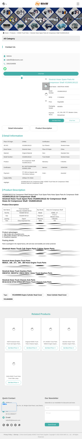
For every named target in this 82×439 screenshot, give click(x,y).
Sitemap (16, 434)
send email (52, 424)
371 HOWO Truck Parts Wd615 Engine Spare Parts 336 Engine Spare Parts (50, 343)
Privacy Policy (8, 434)
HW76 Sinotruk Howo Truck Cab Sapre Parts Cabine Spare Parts (13, 343)
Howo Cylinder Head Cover (57, 295)
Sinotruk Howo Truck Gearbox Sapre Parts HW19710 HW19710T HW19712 (68, 343)
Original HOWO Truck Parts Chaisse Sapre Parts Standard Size (31, 343)
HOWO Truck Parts (23, 33)
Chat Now (41, 73)
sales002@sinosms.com (14, 60)
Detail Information (15, 128)
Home (6, 33)
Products (13, 33)
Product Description (44, 128)
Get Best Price (56, 120)
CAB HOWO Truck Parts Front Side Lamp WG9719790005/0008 (13, 377)
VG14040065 (8, 299)
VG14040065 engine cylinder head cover (27, 295)
